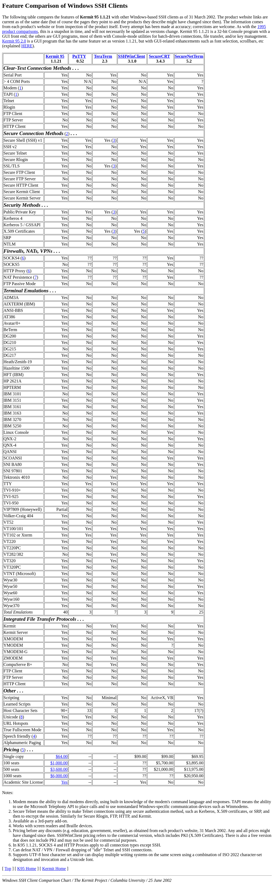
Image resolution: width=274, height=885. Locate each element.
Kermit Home (54, 868)
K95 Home (26, 868)
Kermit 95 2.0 (14, 41)
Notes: (7, 792)
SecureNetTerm (189, 56)
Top (8, 868)
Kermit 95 (55, 56)
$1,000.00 (58, 763)
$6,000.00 (58, 775)
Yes (64, 782)
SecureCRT (159, 56)
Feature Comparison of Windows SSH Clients (65, 5)
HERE (27, 46)
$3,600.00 (58, 769)
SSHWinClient (131, 56)
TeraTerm (103, 56)
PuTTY (79, 56)
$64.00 (61, 756)
